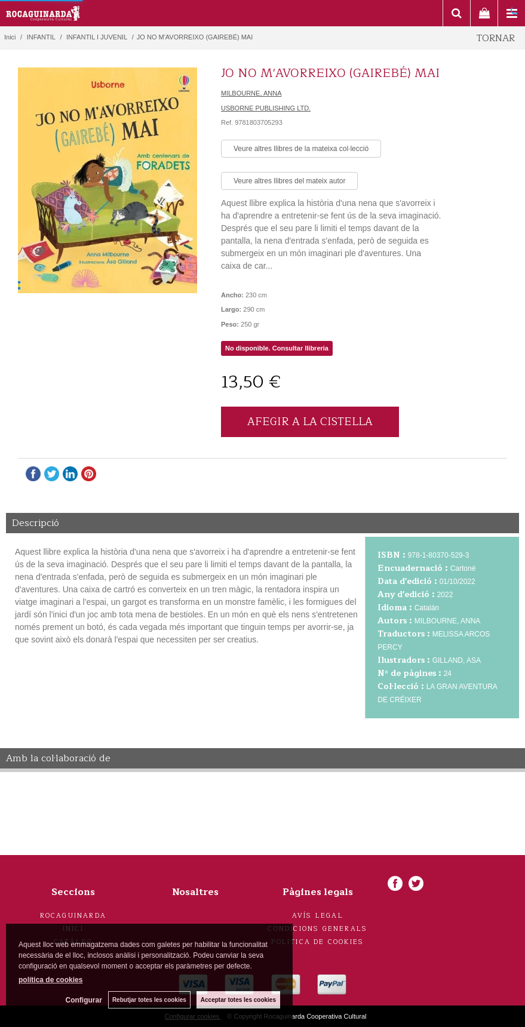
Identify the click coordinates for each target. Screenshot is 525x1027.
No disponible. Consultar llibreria (276, 348)
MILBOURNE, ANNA (251, 93)
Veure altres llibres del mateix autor (289, 181)
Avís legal (317, 915)
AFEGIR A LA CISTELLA (310, 422)
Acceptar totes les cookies (238, 1000)
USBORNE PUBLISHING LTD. (266, 108)
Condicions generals (317, 928)
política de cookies (50, 980)
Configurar (84, 1000)
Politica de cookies (317, 942)
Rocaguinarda (73, 915)
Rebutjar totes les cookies (149, 1000)
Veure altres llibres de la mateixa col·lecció (301, 148)
